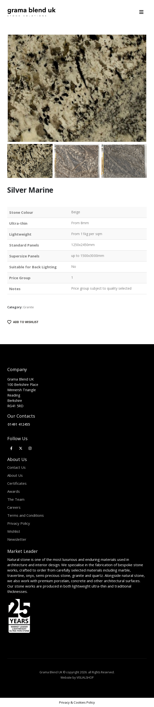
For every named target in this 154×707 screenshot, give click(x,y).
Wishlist (13, 531)
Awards (13, 491)
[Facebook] (11, 448)
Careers (14, 507)
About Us (15, 475)
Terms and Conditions (25, 515)
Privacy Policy (18, 523)
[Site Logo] (31, 12)
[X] (21, 448)
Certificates (17, 483)
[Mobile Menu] (143, 12)
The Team (15, 499)
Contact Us (16, 467)
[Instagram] (30, 448)
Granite (28, 307)
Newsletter (16, 539)
